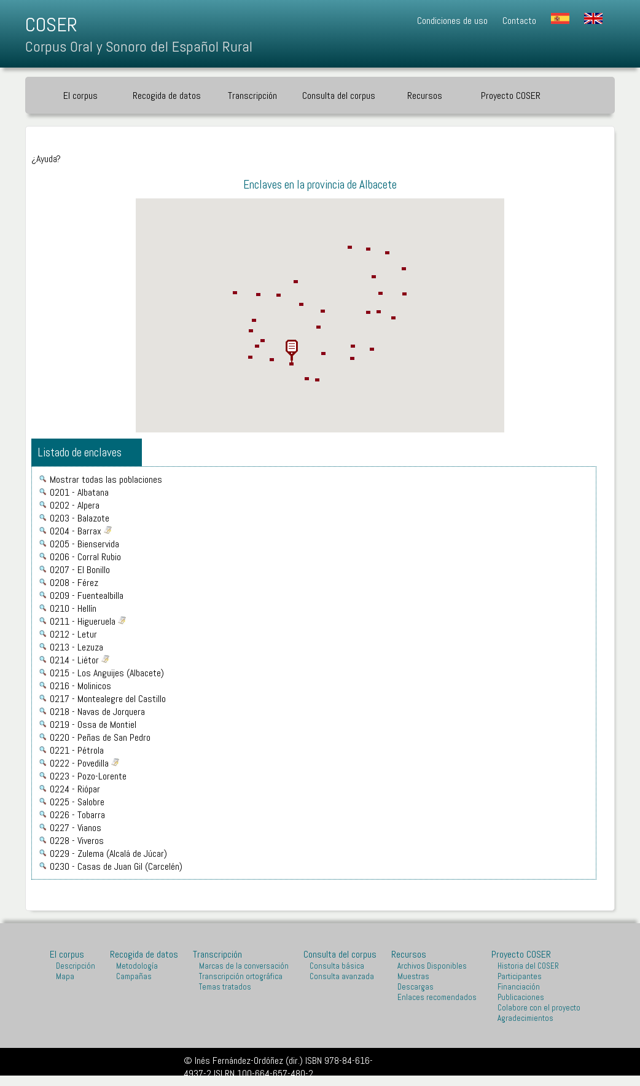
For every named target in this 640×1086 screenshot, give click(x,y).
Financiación (519, 987)
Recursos (424, 95)
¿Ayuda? (46, 158)
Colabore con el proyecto (539, 1007)
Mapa (65, 976)
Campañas (134, 976)
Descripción (75, 966)
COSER (51, 24)
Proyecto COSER (510, 95)
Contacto (519, 20)
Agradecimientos (525, 1018)
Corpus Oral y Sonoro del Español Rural (138, 46)
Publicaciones (521, 997)
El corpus (80, 95)
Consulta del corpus (338, 95)
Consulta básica (337, 966)
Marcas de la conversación (244, 966)
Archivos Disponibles (432, 966)
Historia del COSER (528, 966)
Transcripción (252, 95)
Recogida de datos (167, 95)
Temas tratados (225, 987)
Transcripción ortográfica (241, 976)
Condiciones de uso (452, 20)
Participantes (520, 976)
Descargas (415, 987)
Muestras (413, 976)
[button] (291, 351)
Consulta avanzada (342, 976)
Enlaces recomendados (437, 997)
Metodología (137, 966)
